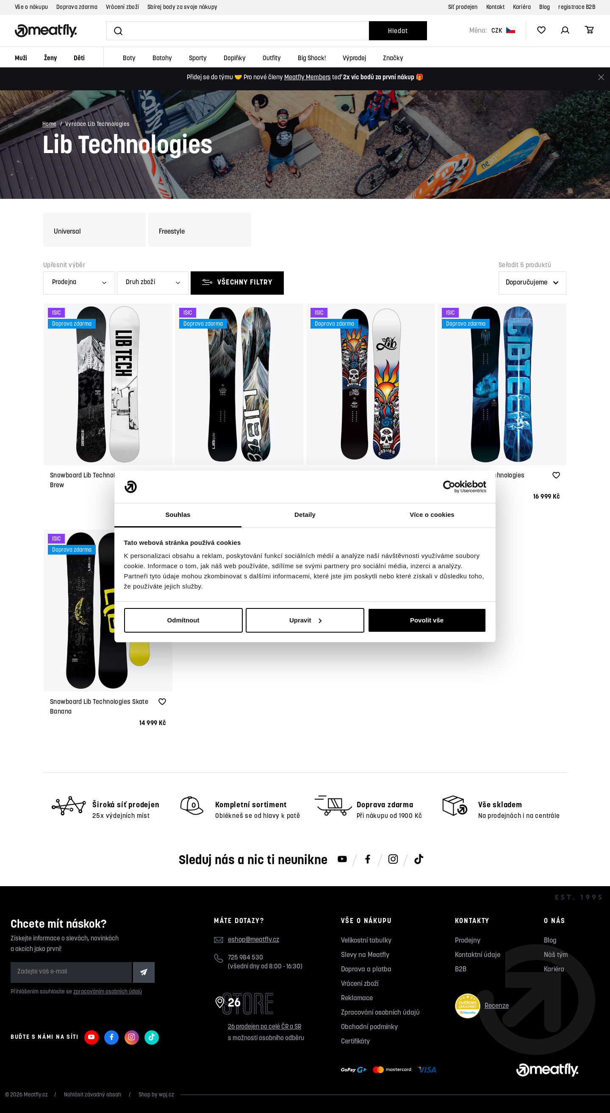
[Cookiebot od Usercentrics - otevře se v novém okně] (449, 486)
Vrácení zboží (122, 7)
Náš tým (556, 955)
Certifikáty (355, 1041)
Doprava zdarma (76, 7)
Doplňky (235, 59)
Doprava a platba (366, 969)
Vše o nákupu (31, 7)
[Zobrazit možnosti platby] (391, 1070)
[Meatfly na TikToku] (418, 860)
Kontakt (495, 7)
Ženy (50, 59)
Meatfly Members (307, 78)
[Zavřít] (601, 77)
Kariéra (522, 7)
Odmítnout (183, 620)
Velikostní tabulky (366, 940)
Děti (79, 59)
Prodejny (467, 940)
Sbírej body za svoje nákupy (182, 7)
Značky (393, 59)
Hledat (398, 31)
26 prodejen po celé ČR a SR (264, 1027)
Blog (544, 7)
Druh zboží (140, 282)
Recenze (482, 1005)
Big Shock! (312, 59)
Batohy (162, 59)
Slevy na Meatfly (365, 955)
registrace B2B (576, 7)
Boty (129, 59)
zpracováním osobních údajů (107, 992)
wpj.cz (166, 1095)
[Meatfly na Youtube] (342, 860)
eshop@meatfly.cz (253, 940)
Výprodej (354, 59)
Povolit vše (427, 620)
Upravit (305, 620)
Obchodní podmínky (369, 1027)
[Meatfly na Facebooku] (368, 860)
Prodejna (64, 282)
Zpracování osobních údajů (380, 1013)
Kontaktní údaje (477, 955)
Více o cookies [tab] (432, 514)
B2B (460, 969)
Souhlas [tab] (177, 514)
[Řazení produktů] (532, 283)
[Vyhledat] (237, 30)
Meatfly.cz (36, 1095)
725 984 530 (245, 958)
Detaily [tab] (305, 514)
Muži (21, 59)
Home (49, 125)
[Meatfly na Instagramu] (393, 860)
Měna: (478, 31)
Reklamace (357, 998)
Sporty (198, 59)
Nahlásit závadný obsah (93, 1095)
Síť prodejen (463, 7)
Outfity (272, 59)
